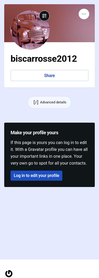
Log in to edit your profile (36, 175)
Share (49, 75)
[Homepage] (8, 273)
